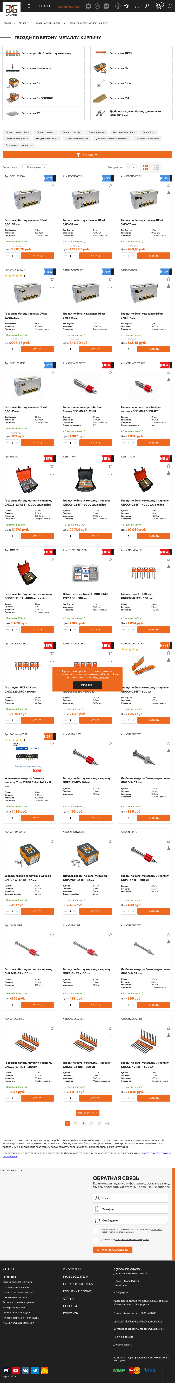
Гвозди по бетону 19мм (47, 138)
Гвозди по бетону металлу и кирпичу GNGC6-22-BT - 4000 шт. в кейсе (145, 502)
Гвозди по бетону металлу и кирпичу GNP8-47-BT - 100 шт (145, 877)
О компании (72, 1269)
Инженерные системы (15, 1297)
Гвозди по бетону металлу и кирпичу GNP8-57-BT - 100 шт (28, 971)
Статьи (68, 1298)
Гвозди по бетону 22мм (17, 138)
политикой (102, 677)
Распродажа (9, 1276)
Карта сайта (9, 1376)
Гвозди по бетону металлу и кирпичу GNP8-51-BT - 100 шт (87, 971)
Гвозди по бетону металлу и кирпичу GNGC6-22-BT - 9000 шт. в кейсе (87, 502)
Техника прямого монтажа (17, 1281)
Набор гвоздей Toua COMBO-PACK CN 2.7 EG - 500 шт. (86, 596)
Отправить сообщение (112, 1249)
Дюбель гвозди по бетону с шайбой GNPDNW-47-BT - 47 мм (28, 877)
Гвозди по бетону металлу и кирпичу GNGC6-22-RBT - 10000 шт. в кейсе (28, 502)
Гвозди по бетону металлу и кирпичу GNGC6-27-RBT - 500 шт (28, 1064)
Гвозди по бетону (97, 132)
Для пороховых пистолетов (19, 145)
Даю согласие (125, 1239)
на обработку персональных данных (132, 1239)
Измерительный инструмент (18, 1322)
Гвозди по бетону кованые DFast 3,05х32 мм (84, 222)
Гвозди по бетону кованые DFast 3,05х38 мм (26, 222)
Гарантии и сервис (77, 1291)
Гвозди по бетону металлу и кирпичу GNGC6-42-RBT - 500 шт (145, 1064)
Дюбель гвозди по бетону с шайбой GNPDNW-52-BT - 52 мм (86, 877)
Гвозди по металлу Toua (17, 132)
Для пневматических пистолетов (111, 138)
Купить (37, 255)
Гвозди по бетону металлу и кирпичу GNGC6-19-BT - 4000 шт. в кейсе (28, 596)
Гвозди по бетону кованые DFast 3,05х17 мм (142, 315)
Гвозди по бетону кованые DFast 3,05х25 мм (142, 222)
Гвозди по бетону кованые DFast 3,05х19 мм (84, 315)
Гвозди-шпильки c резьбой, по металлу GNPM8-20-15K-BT (141, 409)
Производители (75, 1276)
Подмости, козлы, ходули (17, 1312)
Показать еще (87, 1113)
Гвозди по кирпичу (71, 132)
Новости (70, 1306)
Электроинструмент (14, 1307)
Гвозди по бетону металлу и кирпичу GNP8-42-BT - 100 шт (87, 780)
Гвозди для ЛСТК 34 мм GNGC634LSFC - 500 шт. (137, 596)
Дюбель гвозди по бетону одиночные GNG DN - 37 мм (145, 971)
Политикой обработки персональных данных (132, 1230)
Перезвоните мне (68, 6)
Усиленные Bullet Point (77, 138)
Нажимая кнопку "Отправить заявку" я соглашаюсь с (132, 1230)
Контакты (70, 1313)
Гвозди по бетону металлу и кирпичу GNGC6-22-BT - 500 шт (145, 689)
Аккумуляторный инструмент (19, 1302)
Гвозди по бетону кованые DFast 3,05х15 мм (26, 409)
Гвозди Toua (148, 132)
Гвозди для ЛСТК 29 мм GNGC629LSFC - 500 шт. (20, 689)
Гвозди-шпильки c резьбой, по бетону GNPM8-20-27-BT (83, 409)
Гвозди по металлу (46, 132)
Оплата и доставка (78, 1284)
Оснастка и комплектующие (18, 1292)
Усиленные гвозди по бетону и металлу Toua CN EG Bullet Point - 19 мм (28, 782)
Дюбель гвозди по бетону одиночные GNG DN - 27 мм (145, 780)
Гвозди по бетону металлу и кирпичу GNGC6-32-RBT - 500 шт (87, 1064)
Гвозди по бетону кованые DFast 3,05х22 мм (26, 315)
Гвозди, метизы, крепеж (16, 1286)
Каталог (9, 1269)
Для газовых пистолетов (147, 138)
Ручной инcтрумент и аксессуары (21, 1317)
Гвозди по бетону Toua (123, 132)
